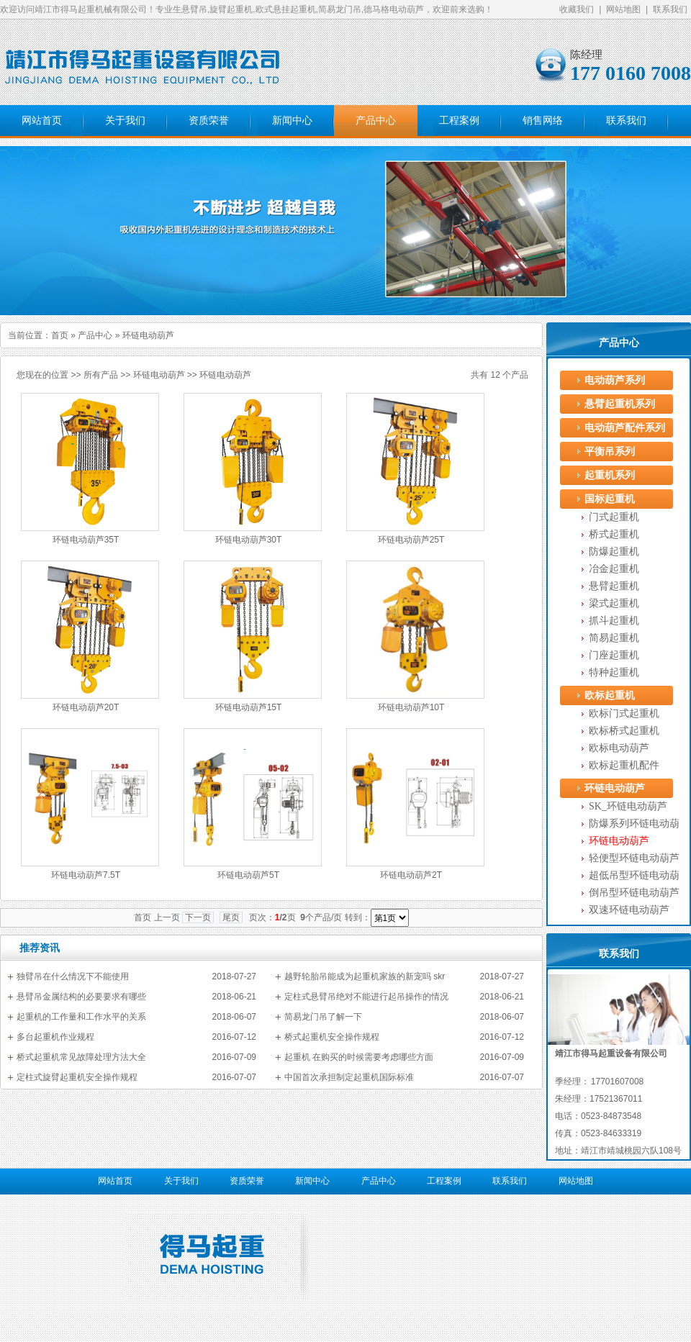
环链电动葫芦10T (411, 707)
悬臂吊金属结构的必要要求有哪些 (81, 997)
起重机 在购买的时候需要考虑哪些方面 (358, 1057)
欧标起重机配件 (624, 765)
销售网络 (543, 120)
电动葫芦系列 (614, 380)
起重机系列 (609, 475)
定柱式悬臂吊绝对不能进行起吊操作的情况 (366, 997)
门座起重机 (614, 655)
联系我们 (670, 9)
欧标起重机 (609, 695)
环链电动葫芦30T (248, 540)
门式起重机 (614, 517)
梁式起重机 (614, 603)
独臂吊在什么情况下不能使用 (73, 976)
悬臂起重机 (614, 586)
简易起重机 (614, 638)
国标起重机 (609, 499)
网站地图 (623, 9)
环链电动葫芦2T (411, 875)
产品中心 (376, 120)
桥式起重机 (614, 534)
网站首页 (42, 120)
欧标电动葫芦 (619, 748)
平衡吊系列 (609, 451)
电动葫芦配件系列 (624, 427)
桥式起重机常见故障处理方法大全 (81, 1057)
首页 (59, 335)
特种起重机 (614, 672)
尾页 (231, 917)
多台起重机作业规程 (55, 1037)
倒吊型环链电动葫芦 (634, 892)
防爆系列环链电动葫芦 (634, 825)
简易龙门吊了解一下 (323, 1017)
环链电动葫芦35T (86, 540)
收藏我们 (576, 9)
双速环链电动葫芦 (629, 910)
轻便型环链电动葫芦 (634, 858)
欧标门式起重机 (624, 713)
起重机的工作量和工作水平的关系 (81, 1017)
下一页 (198, 917)
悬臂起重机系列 (619, 404)
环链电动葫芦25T (411, 540)
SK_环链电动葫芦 (628, 806)
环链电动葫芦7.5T (85, 875)
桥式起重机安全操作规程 (331, 1037)
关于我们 (125, 120)
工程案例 (459, 120)
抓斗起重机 (614, 620)
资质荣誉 (209, 120)
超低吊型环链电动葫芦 (634, 877)
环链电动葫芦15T (248, 707)
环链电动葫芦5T (248, 875)
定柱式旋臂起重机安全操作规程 (77, 1077)
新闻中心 (292, 120)
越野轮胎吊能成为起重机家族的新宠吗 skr (364, 976)
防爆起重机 (614, 551)
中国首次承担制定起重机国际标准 (349, 1077)
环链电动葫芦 (159, 375)
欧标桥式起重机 (624, 730)
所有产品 (100, 375)
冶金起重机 (614, 568)
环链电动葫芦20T (86, 707)
